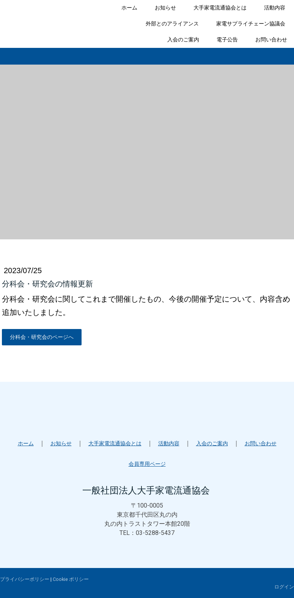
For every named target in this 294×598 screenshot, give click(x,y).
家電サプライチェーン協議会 (250, 24)
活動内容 (274, 8)
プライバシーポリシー (24, 579)
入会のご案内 (183, 39)
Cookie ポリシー (71, 579)
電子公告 (227, 39)
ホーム (129, 8)
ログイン (284, 587)
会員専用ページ (147, 464)
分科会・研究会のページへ (42, 337)
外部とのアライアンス (172, 24)
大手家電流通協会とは (220, 8)
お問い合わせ (271, 39)
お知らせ (165, 8)
